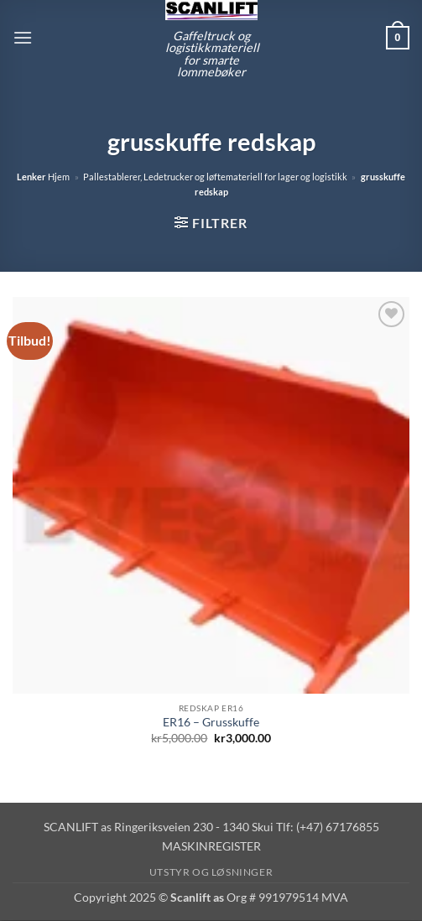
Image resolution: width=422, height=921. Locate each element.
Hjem (59, 176)
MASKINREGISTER (211, 846)
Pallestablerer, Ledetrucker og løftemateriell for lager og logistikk (215, 176)
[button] (23, 37)
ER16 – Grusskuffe (211, 722)
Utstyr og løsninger (211, 872)
